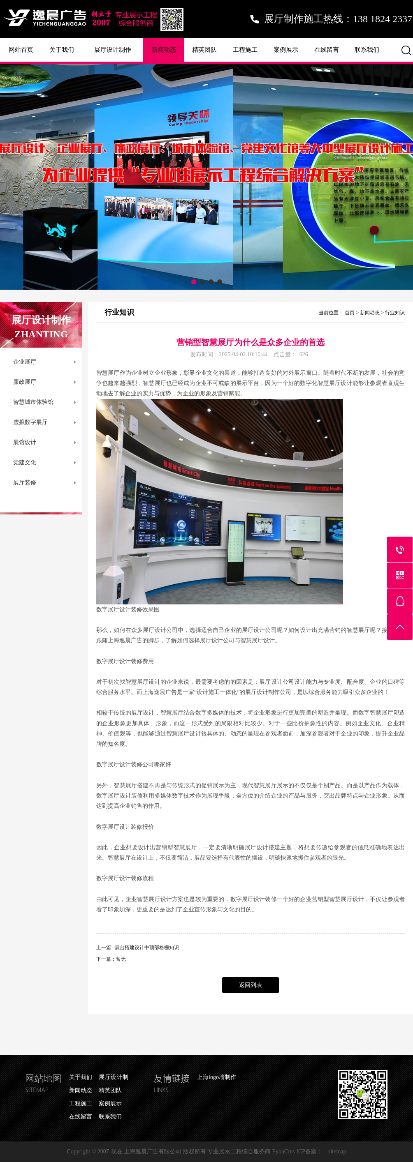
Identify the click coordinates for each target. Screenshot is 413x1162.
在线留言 (326, 49)
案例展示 (286, 49)
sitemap (337, 1151)
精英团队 (204, 49)
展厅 (113, 373)
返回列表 (250, 985)
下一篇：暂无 (111, 959)
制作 (274, 692)
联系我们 (367, 49)
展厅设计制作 (112, 49)
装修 (136, 609)
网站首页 (21, 49)
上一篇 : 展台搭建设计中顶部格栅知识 (137, 947)
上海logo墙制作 (216, 1077)
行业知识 (395, 313)
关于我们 (61, 49)
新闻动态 (163, 49)
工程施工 (245, 49)
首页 (350, 313)
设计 (346, 383)
